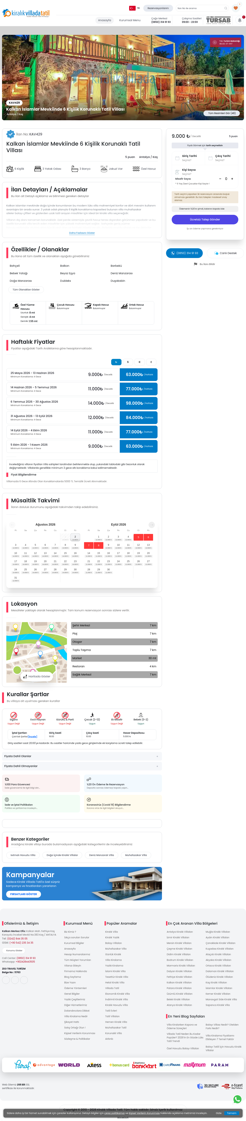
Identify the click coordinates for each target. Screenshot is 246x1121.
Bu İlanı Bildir (207, 264)
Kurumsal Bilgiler (74, 943)
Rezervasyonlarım (158, 8)
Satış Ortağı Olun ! (75, 1027)
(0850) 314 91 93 (161, 22)
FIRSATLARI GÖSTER (23, 894)
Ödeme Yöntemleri (75, 988)
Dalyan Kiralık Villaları (179, 971)
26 (35, 569)
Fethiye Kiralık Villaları (179, 977)
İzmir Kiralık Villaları (178, 937)
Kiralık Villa (111, 932)
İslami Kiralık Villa (115, 971)
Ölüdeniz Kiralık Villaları (219, 977)
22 (65, 561)
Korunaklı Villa (113, 1033)
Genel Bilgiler (72, 993)
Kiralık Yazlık (112, 937)
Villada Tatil (112, 988)
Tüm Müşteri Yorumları (77, 960)
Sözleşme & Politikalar (77, 1039)
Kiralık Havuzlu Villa (116, 1005)
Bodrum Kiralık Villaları (180, 960)
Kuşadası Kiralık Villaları (220, 948)
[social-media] (6, 980)
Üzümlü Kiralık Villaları (180, 993)
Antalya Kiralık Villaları (180, 932)
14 (55, 553)
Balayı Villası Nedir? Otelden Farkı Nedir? (222, 1026)
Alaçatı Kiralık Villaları (218, 954)
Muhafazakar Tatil (115, 1027)
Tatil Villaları (112, 1016)
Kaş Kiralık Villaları (216, 982)
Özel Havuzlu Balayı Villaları (183, 1048)
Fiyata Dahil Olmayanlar (21, 766)
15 (65, 553)
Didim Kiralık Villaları (179, 954)
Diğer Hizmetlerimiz (75, 1005)
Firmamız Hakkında (75, 971)
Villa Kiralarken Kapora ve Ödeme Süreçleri (182, 1026)
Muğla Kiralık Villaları (218, 932)
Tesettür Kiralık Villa (116, 977)
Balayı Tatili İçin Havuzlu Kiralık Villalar (223, 1048)
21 (55, 561)
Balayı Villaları (113, 943)
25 (25, 569)
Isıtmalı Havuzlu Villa (23, 855)
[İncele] (32, 736)
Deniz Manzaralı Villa (101, 855)
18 (25, 561)
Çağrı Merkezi (159, 18)
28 (55, 569)
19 (35, 561)
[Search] (226, 179)
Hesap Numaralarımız (77, 954)
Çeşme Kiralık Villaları (179, 948)
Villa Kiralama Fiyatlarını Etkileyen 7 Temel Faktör (220, 1037)
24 (15, 569)
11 (25, 553)
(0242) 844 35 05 (17, 938)
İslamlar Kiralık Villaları (219, 988)
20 (45, 561)
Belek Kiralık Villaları (178, 999)
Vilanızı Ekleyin (72, 965)
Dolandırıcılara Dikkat (77, 1010)
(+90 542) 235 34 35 (21, 942)
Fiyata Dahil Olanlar (17, 756)
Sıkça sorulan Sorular (76, 937)
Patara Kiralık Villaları (179, 988)
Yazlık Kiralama (114, 965)
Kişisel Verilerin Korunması (79, 1033)
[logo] (26, 13)
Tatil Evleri (111, 1010)
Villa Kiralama (113, 960)
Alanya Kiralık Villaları (179, 1005)
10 (15, 553)
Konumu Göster (14, 950)
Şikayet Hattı (71, 1022)
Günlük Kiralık (113, 954)
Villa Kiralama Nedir (76, 1016)
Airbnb (109, 1039)
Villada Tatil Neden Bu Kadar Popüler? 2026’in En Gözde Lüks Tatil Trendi (185, 1037)
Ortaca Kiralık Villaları (218, 965)
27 (45, 569)
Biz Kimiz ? (70, 932)
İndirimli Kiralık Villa (116, 999)
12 (35, 553)
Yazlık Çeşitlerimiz (74, 999)
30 (75, 569)
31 (15, 577)
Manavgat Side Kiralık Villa (221, 999)
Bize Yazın (70, 982)
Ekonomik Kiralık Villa (117, 993)
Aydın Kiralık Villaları (217, 937)
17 (15, 561)
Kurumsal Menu (129, 20)
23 (75, 561)
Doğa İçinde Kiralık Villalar (62, 855)
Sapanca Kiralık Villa (218, 1005)
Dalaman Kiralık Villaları (220, 971)
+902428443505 (25, 961)
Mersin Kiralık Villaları (179, 943)
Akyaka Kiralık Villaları (218, 960)
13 (45, 553)
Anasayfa (104, 20)
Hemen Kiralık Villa (116, 1022)
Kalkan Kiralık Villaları (179, 982)
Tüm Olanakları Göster (26, 289)
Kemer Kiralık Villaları (218, 993)
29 (65, 569)
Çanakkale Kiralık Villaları (220, 943)
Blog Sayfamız (72, 977)
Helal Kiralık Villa (114, 982)
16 (75, 553)
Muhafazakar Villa (136, 855)
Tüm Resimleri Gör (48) (222, 113)
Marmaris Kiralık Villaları (181, 965)
